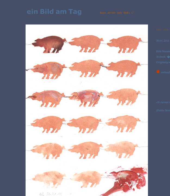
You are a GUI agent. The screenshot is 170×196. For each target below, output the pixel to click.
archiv (111, 12)
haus (103, 12)
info (119, 12)
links (126, 12)
